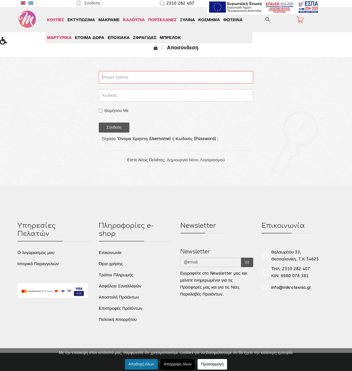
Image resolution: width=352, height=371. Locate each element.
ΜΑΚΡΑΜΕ (109, 19)
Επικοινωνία (110, 252)
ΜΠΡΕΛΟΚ (170, 37)
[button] (87, 3)
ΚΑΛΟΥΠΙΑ (134, 19)
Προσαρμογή (212, 364)
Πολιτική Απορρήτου (118, 319)
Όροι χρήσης (111, 263)
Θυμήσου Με (114, 110)
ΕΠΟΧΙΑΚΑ (119, 37)
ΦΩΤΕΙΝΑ (232, 19)
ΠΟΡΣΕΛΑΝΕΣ (162, 19)
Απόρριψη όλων (178, 364)
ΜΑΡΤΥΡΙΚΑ (59, 37)
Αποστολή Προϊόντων (119, 297)
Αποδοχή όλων (141, 364)
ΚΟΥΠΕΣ (55, 19)
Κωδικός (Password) (196, 138)
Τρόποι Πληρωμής (116, 274)
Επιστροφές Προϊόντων (120, 308)
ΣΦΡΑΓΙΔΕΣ (144, 37)
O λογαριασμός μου (36, 252)
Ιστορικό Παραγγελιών (38, 263)
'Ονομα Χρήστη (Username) (144, 138)
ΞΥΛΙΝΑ (187, 19)
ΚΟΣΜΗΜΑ (209, 19)
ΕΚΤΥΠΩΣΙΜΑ (81, 19)
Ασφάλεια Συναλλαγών (120, 286)
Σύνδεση (114, 127)
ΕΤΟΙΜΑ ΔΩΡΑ (89, 37)
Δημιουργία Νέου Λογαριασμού (196, 159)
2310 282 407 (180, 3)
